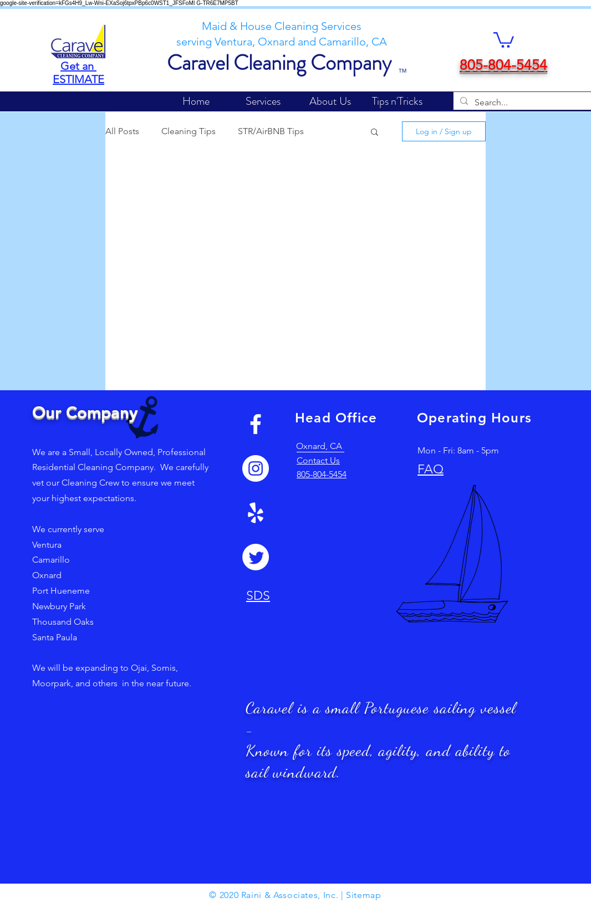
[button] (503, 39)
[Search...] (533, 102)
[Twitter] (255, 557)
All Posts (122, 131)
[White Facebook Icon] (255, 424)
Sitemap (363, 895)
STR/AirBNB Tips (271, 131)
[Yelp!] (255, 512)
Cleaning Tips (188, 131)
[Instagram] (255, 468)
